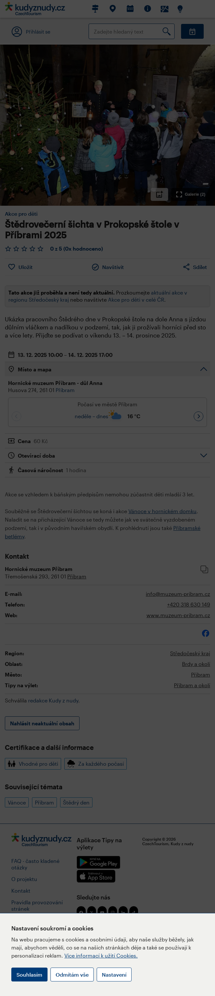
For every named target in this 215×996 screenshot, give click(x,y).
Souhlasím (29, 974)
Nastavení (114, 974)
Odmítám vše (72, 974)
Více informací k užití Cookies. (101, 955)
